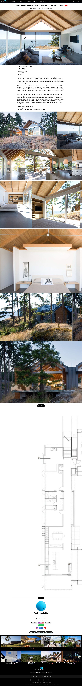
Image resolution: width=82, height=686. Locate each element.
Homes (40, 8)
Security (44, 682)
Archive (40, 672)
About (32, 672)
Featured (35, 1)
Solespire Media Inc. (42, 616)
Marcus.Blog (58, 680)
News (25, 1)
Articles (44, 1)
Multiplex (38, 682)
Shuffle (50, 8)
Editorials (40, 1)
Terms (50, 682)
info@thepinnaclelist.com (42, 618)
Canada (45, 8)
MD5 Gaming (51, 680)
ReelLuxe (46, 680)
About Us (32, 632)
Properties (34, 8)
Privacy (41, 682)
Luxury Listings (40, 632)
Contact (45, 672)
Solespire (23, 680)
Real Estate (12, 1)
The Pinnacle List (41, 613)
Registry (49, 1)
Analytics (36, 672)
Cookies (32, 682)
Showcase (29, 1)
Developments (19, 1)
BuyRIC (28, 680)
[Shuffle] (76, 1)
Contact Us (49, 632)
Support (47, 682)
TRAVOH (41, 680)
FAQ (35, 682)
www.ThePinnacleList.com (42, 619)
